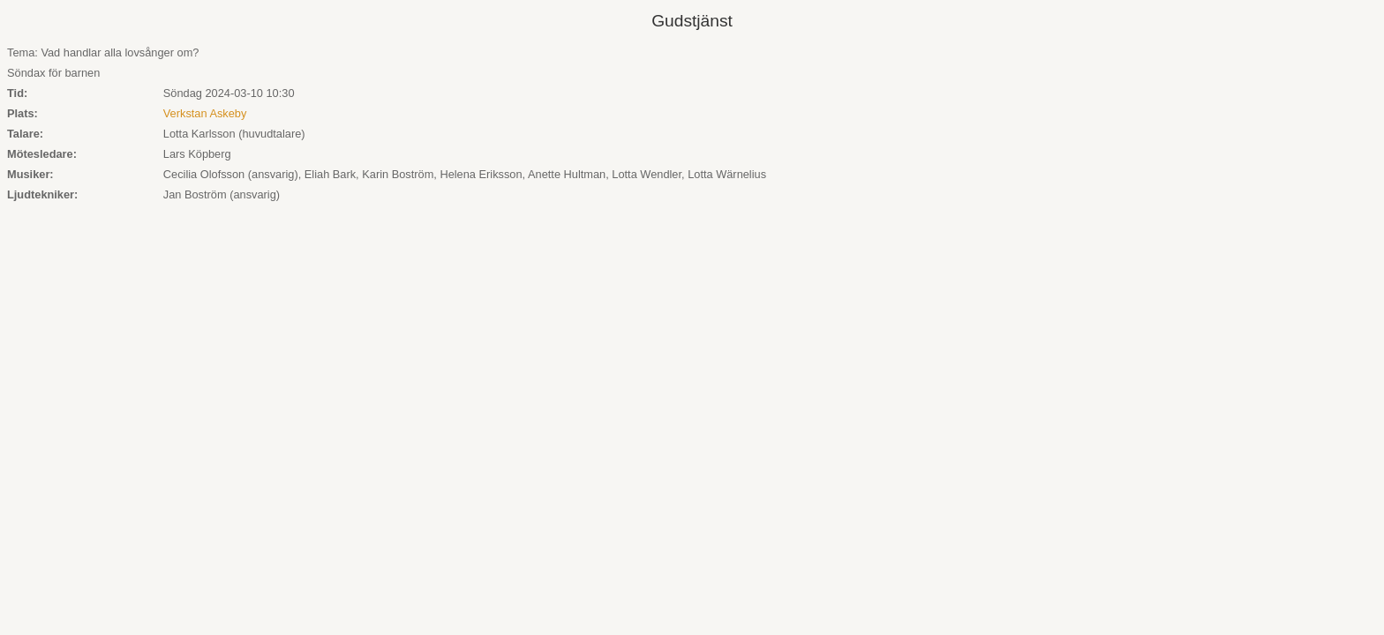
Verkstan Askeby (205, 113)
